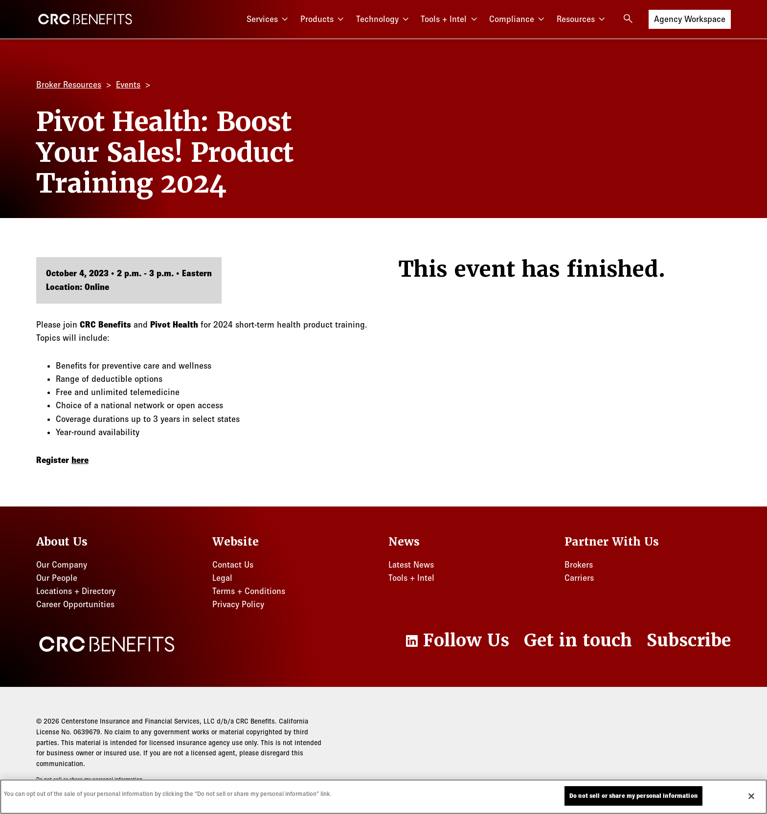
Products (323, 19)
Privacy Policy (238, 604)
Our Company (61, 565)
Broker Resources (68, 84)
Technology (383, 19)
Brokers (578, 565)
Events (128, 84)
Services (269, 19)
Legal (222, 578)
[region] (383, 796)
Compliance (518, 19)
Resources (582, 19)
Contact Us (232, 565)
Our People (56, 578)
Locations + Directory (75, 591)
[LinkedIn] (456, 640)
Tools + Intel (450, 19)
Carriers (579, 578)
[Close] (751, 796)
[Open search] (628, 18)
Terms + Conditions (248, 591)
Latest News (411, 565)
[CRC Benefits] (85, 19)
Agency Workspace (689, 18)
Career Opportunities (75, 604)
